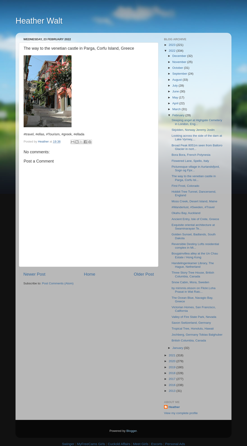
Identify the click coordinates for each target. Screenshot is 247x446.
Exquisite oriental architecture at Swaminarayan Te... (193, 226)
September (180, 73)
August (177, 79)
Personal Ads (175, 444)
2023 (172, 45)
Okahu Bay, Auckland (186, 213)
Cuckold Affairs (119, 444)
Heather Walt (39, 20)
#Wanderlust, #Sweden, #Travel (193, 207)
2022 (172, 50)
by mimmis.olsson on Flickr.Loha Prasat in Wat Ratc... (194, 289)
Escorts (156, 444)
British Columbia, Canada (189, 340)
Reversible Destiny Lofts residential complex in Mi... (195, 245)
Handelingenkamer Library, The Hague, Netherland (193, 264)
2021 (172, 355)
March (177, 109)
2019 (172, 367)
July (175, 85)
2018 (172, 373)
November (179, 62)
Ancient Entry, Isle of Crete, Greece (195, 219)
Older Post (144, 274)
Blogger (131, 431)
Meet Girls (140, 444)
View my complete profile (181, 413)
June (176, 91)
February (178, 115)
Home (89, 274)
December (179, 56)
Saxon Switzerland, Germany (191, 322)
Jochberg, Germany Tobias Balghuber (197, 334)
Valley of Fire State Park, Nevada (194, 317)
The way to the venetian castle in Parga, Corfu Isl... (194, 177)
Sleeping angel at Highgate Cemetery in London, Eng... (197, 121)
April (175, 103)
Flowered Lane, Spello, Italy (190, 161)
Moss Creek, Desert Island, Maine (194, 201)
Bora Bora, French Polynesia (191, 154)
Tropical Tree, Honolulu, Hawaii (193, 328)
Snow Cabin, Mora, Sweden (190, 282)
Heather (174, 407)
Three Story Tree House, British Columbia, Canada (193, 274)
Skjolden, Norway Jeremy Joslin (193, 130)
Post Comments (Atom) (58, 283)
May (175, 97)
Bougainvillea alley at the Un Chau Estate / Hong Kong (195, 255)
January (178, 348)
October (178, 67)
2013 (172, 390)
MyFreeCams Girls (91, 444)
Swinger (68, 444)
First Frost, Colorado (185, 185)
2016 (172, 385)
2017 (172, 379)
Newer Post (34, 274)
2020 (172, 361)
